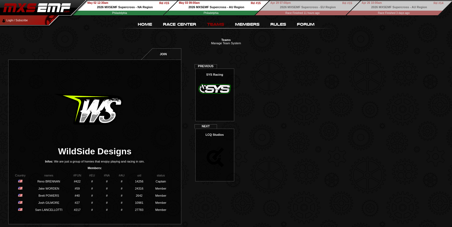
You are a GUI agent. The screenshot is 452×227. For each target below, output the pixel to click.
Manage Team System (226, 43)
